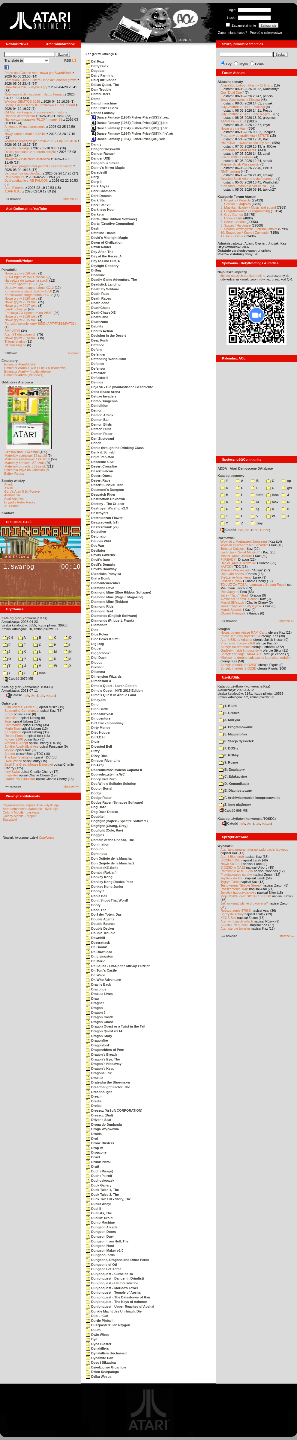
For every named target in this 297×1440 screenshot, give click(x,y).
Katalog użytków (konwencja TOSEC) (247, 818)
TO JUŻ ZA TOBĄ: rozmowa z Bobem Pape (252, 584)
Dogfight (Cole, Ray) (104, 830)
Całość (14, 695)
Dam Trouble (98, 89)
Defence (95, 345)
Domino (95, 849)
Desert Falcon (99, 471)
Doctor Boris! (99, 788)
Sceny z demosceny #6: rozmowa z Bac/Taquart (39, 105)
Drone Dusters (100, 1143)
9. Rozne (228, 762)
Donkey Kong (99, 877)
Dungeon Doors (101, 1231)
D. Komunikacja (234, 783)
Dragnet (95, 1003)
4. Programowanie (236, 727)
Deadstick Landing (103, 284)
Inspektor (11, 775)
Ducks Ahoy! (98, 1204)
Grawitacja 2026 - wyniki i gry (25, 87)
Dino (92, 704)
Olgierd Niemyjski (233, 613)
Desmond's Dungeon (105, 489)
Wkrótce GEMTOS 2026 (22, 101)
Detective (96, 531)
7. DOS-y (228, 748)
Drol (92, 1138)
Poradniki (9, 269)
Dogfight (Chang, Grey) (107, 826)
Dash (92, 228)
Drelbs (93, 1105)
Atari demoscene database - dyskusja (30, 809)
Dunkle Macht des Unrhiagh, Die (114, 1311)
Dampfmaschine (101, 103)
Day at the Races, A (104, 256)
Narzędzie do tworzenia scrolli (26, 280)
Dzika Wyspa (98, 1376)
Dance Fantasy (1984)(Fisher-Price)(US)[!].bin (129, 123)
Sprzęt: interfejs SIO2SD (238, 668)
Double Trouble (100, 933)
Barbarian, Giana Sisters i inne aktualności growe (40, 80)
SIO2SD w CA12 (232, 867)
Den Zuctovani (100, 438)
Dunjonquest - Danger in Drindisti (115, 1278)
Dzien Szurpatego (102, 1372)
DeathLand (97, 317)
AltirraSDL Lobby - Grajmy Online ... (246, 85)
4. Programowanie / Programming (245, 211)
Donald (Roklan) (101, 872)
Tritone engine (15, 341)
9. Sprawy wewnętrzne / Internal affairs (248, 229)
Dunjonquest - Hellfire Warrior (112, 1283)
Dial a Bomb (98, 578)
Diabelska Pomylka (103, 574)
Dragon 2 (96, 1012)
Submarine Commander (22, 710)
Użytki (243, 64)
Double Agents (100, 919)
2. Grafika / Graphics (235, 204)
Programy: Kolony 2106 (237, 643)
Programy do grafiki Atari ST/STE (244, 135)
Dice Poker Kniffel (102, 639)
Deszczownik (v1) (102, 522)
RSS (70, 60)
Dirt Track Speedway (105, 723)
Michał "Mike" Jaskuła (236, 556)
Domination (98, 844)
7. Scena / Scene (233, 222)
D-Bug (93, 270)
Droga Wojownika (102, 1129)
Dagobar (95, 70)
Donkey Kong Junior (105, 886)
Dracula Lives (99, 994)
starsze (73, 352)
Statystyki (10, 819)
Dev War (95, 545)
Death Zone (97, 303)
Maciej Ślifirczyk (232, 602)
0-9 (8, 637)
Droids (94, 1134)
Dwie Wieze (97, 1334)
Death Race (97, 293)
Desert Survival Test (104, 485)
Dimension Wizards (104, 676)
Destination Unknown (105, 499)
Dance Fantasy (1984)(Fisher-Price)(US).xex (128, 139)
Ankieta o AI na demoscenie (24, 126)
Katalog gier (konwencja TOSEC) (27, 687)
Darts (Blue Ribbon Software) (111, 219)
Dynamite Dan (99, 1358)
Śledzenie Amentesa (235, 577)
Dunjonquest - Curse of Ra (109, 1274)
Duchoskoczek (100, 1180)
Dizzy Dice (96, 756)
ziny (256, 523)
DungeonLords (100, 1255)
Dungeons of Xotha (104, 1269)
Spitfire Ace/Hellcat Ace (21, 746)
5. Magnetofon (233, 734)
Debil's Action (99, 331)
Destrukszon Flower (104, 518)
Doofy (93, 905)
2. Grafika (229, 713)
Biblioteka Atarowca (17, 382)
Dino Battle (97, 709)
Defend (94, 349)
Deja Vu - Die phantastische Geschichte (119, 387)
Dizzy (93, 751)
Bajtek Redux (14, 473)
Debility (94, 326)
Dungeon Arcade (102, 1227)
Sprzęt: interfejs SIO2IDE (238, 665)
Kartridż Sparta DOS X (21, 284)
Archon (9, 753)
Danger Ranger (100, 153)
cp (286, 480)
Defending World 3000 (106, 359)
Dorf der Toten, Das (104, 914)
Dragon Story (99, 1036)
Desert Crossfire (101, 466)
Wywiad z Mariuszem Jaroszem (243, 541)
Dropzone (96, 1152)
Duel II (93, 1208)
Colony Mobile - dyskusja (21, 812)
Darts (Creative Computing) (110, 223)
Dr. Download (99, 952)
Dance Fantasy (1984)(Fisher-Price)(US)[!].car (129, 128)
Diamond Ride (99, 606)
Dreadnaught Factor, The (108, 1087)
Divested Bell (99, 746)
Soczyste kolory (232, 914)
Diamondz (96, 625)
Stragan (224, 629)
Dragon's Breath (101, 1054)
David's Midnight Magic (107, 237)
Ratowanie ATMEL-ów (236, 871)
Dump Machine (100, 1222)
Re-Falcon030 (14, 177)
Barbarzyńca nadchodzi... (23, 173)
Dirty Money (98, 727)
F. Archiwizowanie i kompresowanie (249, 797)
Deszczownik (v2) (102, 527)
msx (272, 502)
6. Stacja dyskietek (236, 741)
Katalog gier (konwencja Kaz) (24, 618)
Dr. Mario (95, 961)
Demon (94, 410)
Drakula (94, 1078)
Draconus (96, 989)
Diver (93, 741)
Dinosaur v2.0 (99, 714)
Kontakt (8, 513)
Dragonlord (97, 1045)
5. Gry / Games (231, 214)
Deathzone (97, 322)
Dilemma (95, 671)
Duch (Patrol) (99, 1176)
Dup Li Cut (97, 1316)
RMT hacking (230, 171)
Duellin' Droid (99, 1218)
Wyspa (9, 750)
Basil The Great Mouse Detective (28, 764)
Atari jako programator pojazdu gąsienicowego (38, 166)
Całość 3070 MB (19, 678)
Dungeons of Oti (101, 1264)
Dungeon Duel (100, 1236)
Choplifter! (12, 718)
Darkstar (95, 214)
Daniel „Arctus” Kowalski (238, 563)
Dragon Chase (100, 1022)
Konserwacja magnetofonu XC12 (28, 295)
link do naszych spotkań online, (243, 275)
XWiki (8, 488)
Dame (93, 99)
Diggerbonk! (98, 653)
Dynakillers (97, 1348)
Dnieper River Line (103, 760)
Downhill (95, 938)
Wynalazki (225, 846)
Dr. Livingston (99, 956)
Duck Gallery (98, 1185)
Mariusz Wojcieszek (235, 570)
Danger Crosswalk (103, 149)
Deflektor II (97, 378)
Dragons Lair (99, 1073)
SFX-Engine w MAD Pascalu (25, 277)
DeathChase (98, 307)
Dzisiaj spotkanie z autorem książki (30, 152)
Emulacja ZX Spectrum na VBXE (28, 313)
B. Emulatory (232, 769)
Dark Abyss (97, 186)
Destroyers (97, 513)
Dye (91, 1339)
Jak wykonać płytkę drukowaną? (244, 903)
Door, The (96, 910)
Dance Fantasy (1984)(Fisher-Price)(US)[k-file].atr (132, 133)
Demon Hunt (98, 429)
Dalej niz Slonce (101, 80)
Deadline (95, 275)
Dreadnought (99, 1092)
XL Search (12, 506)
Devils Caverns (100, 555)
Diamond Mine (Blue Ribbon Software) (118, 592)
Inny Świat (12, 771)
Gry (229, 64)
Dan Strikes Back (102, 108)
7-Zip (41, 695)
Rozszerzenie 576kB (235, 910)
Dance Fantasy (100, 113)
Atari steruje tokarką (235, 928)
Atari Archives (14, 498)
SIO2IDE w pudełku (234, 925)
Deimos (94, 382)
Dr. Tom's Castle (101, 970)
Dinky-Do (96, 700)
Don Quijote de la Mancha (109, 858)
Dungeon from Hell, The (107, 1241)
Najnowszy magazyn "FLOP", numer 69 (33, 119)
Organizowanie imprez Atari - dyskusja (31, 805)
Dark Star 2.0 (98, 205)
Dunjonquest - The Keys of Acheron (116, 1302)
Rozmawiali (227, 538)
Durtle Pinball (99, 1320)
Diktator (95, 667)
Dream (93, 1096)
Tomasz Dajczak (232, 548)
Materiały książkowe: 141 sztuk (27, 459)
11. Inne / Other (231, 236)
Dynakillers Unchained (106, 1353)
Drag (92, 998)
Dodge (93, 793)
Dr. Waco (95, 975)
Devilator (95, 550)
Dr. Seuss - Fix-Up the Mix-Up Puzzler (118, 966)
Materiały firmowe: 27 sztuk (24, 463)
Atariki (9, 484)
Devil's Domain (100, 564)
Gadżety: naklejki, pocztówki (241, 650)
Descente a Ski (100, 462)
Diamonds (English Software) (111, 615)
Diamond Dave (100, 588)
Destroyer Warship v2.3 (107, 508)
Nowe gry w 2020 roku (20, 298)
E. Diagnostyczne (235, 790)
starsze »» (71, 199)
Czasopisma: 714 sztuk (21, 452)
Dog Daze (96, 807)
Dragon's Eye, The (103, 1059)
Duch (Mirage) (99, 1171)
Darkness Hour (100, 209)
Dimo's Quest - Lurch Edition (111, 686)
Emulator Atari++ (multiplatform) (27, 371)
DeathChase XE (101, 312)
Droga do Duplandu (104, 1124)
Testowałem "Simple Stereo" (241, 885)
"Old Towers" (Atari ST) (21, 707)
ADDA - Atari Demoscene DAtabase (245, 468)
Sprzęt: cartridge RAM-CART (241, 654)
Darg (92, 177)
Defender (96, 354)
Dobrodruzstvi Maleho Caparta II (114, 770)
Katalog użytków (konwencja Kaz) (244, 686)
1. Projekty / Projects (235, 200)
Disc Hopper (98, 732)
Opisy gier (10, 703)
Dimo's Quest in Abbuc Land (111, 695)
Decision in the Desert (106, 335)
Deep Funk (97, 340)
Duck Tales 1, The (102, 1190)
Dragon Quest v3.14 (104, 1031)
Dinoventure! (99, 718)
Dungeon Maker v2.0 (104, 1250)
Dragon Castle (100, 1017)
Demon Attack (99, 415)
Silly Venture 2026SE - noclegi (242, 107)
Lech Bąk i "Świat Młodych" (240, 552)
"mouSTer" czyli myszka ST (240, 636)
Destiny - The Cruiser (105, 504)
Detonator (96, 536)
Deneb (93, 443)
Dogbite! (95, 816)
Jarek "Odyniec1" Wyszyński (241, 606)
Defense (95, 363)
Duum (93, 1330)
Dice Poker (97, 634)
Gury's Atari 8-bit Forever (22, 491)
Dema (259, 64)
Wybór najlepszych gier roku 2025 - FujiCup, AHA (40, 141)
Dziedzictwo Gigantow (106, 1367)
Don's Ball (96, 896)
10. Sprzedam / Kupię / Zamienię (244, 232)
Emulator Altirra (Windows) (23, 375)
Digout (94, 662)
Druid (93, 1157)
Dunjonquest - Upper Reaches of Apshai (120, 1306)
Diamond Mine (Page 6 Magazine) (114, 597)
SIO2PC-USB (230, 860)
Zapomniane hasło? (232, 32)
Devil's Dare (98, 560)
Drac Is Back (98, 984)
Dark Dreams (99, 196)
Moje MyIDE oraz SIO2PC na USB (245, 896)
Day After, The (99, 252)
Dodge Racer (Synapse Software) (114, 802)
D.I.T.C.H (95, 737)
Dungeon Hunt (100, 1246)
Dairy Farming (99, 75)
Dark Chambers (101, 191)
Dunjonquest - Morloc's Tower (112, 1288)
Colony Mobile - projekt (20, 816)
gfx (287, 488)
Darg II (93, 181)
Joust (8, 721)
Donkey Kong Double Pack (109, 882)
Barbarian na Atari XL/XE (238, 150)
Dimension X (98, 681)
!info (257, 495)
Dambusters (98, 94)
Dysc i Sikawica (101, 1362)
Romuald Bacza (232, 574)
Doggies (95, 835)
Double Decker (100, 928)
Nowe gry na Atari (233, 128)
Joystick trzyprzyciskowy (238, 892)
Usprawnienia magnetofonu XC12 (29, 287)
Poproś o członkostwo (266, 32)
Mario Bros (12, 728)
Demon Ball (98, 419)
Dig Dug (95, 644)
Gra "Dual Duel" (232, 92)
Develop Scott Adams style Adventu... (247, 178)
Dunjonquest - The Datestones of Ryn (118, 1297)
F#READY (228, 559)
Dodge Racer (99, 797)
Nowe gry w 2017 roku (20, 305)
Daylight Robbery (102, 266)
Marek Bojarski (231, 609)
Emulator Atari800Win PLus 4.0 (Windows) (35, 368)
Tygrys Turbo (230, 882)
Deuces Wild (98, 541)
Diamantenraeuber (103, 583)
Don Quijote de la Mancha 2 (110, 863)
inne (39, 673)
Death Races (98, 298)
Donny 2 (95, 891)
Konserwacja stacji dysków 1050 (28, 291)
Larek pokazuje (15, 309)
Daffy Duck (97, 66)
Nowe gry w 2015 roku (20, 320)
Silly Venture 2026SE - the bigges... (246, 114)
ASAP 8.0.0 (13, 191)
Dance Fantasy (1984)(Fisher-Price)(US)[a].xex (130, 117)
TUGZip (50, 695)
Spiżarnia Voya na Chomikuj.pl (26, 470)
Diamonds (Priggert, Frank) (110, 620)
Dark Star (96, 200)
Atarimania (12, 495)
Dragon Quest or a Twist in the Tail (115, 1026)
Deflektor (96, 373)
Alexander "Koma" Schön (238, 599)
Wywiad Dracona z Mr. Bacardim (244, 545)
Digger (94, 648)
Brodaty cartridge (17, 148)
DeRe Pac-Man (100, 457)
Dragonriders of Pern (105, 1049)
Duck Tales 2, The (102, 1194)
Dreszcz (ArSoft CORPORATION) (114, 1110)
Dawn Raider (98, 247)
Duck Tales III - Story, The (108, 1199)
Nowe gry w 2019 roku (20, 302)
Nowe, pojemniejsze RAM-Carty (243, 632)
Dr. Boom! (96, 947)
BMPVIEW (12, 331)
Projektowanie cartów (236, 874)
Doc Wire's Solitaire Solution (111, 783)
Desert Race (98, 480)
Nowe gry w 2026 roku (20, 273)
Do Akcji (95, 765)
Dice (92, 630)
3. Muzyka (229, 720)
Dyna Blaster (98, 1344)
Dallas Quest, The (102, 85)
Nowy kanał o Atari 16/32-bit (25, 134)
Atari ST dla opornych (20, 334)
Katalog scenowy (231, 475)
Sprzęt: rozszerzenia (235, 647)
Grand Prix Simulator (19, 779)
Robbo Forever (15, 736)
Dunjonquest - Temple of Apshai (114, 1292)
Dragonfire (97, 1040)
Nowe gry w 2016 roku (20, 316)
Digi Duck (96, 657)
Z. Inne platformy (235, 804)
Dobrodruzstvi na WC (105, 774)
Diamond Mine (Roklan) (107, 601)
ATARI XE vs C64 (233, 121)
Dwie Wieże (13, 761)
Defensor (96, 368)
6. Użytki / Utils (231, 218)
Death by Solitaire (102, 289)
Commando (13, 725)
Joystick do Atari (232, 878)
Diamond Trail (99, 611)
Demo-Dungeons (102, 401)
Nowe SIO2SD (231, 864)
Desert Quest (99, 475)
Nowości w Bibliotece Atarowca (27, 159)
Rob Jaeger (229, 592)
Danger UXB (98, 158)
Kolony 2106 (13, 739)
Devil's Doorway (101, 569)
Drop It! (94, 1148)
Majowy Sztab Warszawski (240, 164)
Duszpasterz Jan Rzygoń (108, 1325)
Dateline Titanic (101, 233)
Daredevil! (96, 172)
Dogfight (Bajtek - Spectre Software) (117, 821)
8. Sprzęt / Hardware (235, 225)
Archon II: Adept (16, 743)
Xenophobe (12, 732)
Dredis (93, 1101)
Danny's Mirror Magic (105, 167)
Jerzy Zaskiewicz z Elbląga (240, 99)
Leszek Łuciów (231, 581)
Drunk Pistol (98, 1162)
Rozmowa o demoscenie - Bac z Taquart (34, 94)
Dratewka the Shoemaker (108, 1082)
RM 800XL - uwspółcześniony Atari (246, 143)
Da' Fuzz (95, 61)
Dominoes (96, 853)
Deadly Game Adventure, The (111, 279)
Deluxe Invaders (101, 396)
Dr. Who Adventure (103, 979)
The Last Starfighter (19, 757)
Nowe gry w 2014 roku (20, 338)
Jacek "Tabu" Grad (234, 595)
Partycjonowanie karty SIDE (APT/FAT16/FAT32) (40, 323)
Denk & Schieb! (101, 452)
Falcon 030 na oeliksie (236, 157)
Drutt (92, 1166)
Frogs (8, 714)
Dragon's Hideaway (104, 1064)
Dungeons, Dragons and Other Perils (117, 1260)
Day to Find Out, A (103, 261)
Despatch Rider (101, 494)
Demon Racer (99, 434)
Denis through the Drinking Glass (115, 448)
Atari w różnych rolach (236, 921)
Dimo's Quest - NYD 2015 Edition (114, 690)
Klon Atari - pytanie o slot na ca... (244, 186)
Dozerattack (98, 942)
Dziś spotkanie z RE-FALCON (26, 180)
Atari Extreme (14, 187)
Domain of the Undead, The (110, 840)
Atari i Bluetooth (232, 856)
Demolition (97, 405)
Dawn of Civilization (104, 242)
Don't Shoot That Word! (107, 900)
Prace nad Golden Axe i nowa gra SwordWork (38, 73)
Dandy (93, 144)
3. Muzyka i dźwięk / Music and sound (248, 207)
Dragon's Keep (100, 1068)
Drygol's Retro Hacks (19, 502)
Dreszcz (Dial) (99, 1115)
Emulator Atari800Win (20, 364)
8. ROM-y (229, 755)
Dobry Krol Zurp (101, 779)
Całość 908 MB (234, 810)
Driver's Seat (98, 1120)
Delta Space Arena (103, 392)
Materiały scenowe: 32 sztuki (25, 455)
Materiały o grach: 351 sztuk (25, 466)
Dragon (94, 1008)
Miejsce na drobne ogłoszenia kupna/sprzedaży (255, 657)
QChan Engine (15, 345)
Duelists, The (99, 1213)
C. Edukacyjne (233, 776)
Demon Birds (99, 424)
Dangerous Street (102, 163)
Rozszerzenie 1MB (234, 889)
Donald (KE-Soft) (102, 868)
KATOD (226, 566)
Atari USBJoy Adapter (236, 639)
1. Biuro (228, 706)
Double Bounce (101, 923)
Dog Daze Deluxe (102, 812)
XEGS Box (228, 917)
